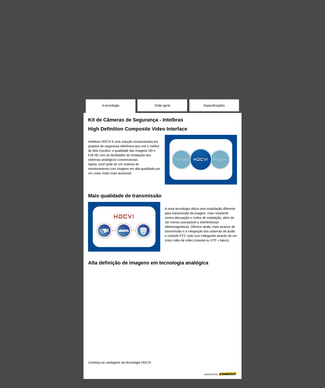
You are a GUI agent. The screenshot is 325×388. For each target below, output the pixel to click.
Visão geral (162, 105)
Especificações (214, 105)
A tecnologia (110, 105)
